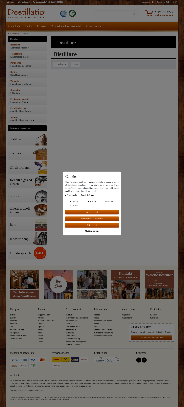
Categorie (15, 309)
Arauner (41, 330)
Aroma (96, 318)
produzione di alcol (17, 330)
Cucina (28, 26)
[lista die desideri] (174, 2)
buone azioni (155, 318)
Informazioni (101, 309)
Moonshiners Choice (46, 321)
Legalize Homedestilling (103, 330)
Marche (42, 309)
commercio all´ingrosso (103, 336)
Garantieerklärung (73, 339)
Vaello (40, 336)
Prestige (41, 324)
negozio (97, 315)
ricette (96, 324)
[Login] (11, 2)
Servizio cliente (74, 309)
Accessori (42, 26)
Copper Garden (44, 315)
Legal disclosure (87, 195)
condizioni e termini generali (76, 342)
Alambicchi (14, 26)
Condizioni (70, 333)
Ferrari (40, 339)
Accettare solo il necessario (92, 219)
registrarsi (126, 315)
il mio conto (128, 309)
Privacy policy (72, 195)
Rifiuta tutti (92, 225)
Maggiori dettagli (92, 231)
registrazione (127, 318)
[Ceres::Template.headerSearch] (134, 14)
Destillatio (155, 309)
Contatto (69, 315)
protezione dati (71, 321)
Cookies (69, 324)
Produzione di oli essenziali (66, 26)
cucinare (13, 318)
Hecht (40, 342)
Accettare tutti (92, 212)
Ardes (40, 333)
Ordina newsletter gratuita (151, 337)
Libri (11, 327)
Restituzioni (70, 336)
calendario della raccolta (103, 321)
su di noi (153, 315)
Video (96, 327)
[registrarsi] (24, 2)
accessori (13, 324)
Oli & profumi (15, 333)
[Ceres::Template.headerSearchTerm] (112, 14)
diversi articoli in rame (18, 336)
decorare (13, 321)
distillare (13, 315)
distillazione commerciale (103, 333)
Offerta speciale (16, 339)
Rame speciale (93, 26)
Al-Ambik (41, 318)
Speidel (41, 327)
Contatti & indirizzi (73, 345)
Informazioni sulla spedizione (77, 318)
